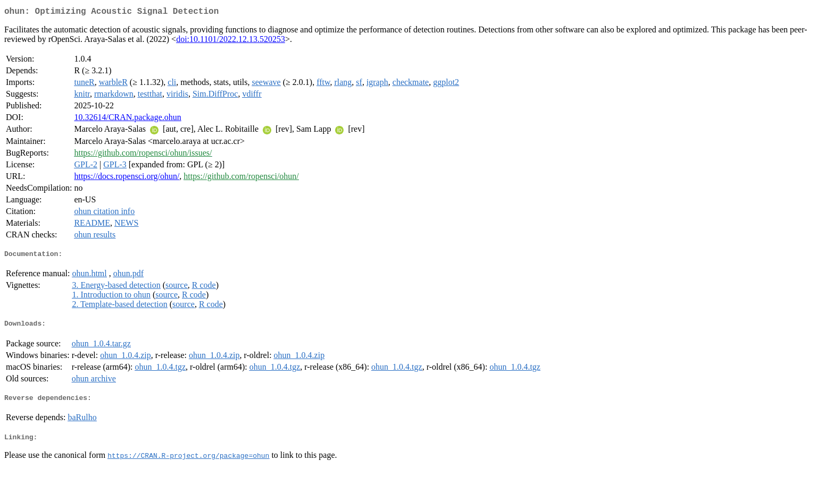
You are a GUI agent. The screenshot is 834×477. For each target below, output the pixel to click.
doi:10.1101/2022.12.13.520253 (230, 41)
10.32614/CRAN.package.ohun (127, 119)
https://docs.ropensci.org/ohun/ (126, 178)
